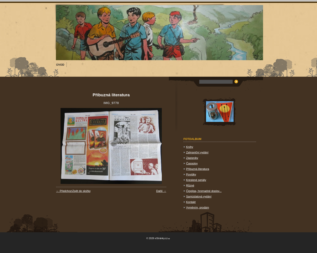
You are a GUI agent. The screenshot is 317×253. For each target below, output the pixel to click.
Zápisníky (192, 158)
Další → (161, 191)
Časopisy (192, 163)
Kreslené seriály (196, 180)
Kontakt (190, 202)
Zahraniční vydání (197, 152)
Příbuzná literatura (197, 169)
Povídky (191, 174)
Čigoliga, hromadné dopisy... (203, 191)
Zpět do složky (81, 191)
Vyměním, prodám (197, 207)
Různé (190, 185)
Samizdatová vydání (198, 196)
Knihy (189, 147)
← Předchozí (64, 191)
